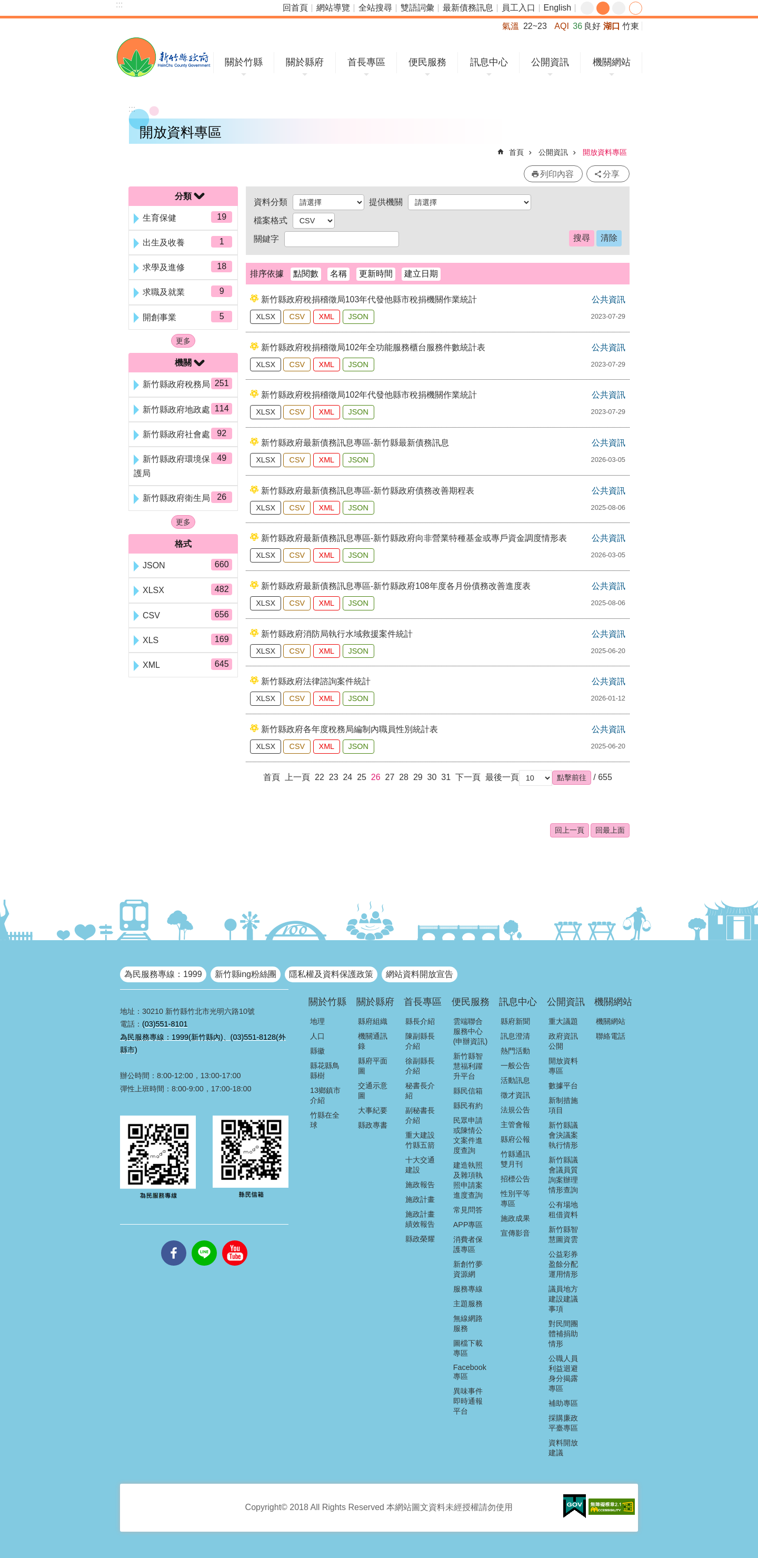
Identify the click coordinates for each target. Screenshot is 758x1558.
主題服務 (468, 1303)
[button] (571, 777)
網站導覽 (333, 7)
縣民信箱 (468, 1091)
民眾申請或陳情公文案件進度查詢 (468, 1135)
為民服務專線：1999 (163, 974)
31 (446, 777)
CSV (297, 316)
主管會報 (515, 1124)
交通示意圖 (372, 1090)
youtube (235, 1240)
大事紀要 (372, 1110)
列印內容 (557, 174)
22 (319, 777)
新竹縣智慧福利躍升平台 (468, 1066)
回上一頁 (569, 830)
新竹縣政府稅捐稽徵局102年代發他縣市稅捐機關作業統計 (369, 394)
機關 (183, 362)
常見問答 (468, 1210)
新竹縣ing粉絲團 (245, 974)
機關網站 (612, 62)
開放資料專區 (605, 152)
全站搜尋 (375, 7)
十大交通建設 (420, 1165)
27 (390, 777)
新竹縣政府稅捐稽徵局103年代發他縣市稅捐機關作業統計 (369, 299)
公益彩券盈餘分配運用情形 (563, 1264)
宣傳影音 (515, 1233)
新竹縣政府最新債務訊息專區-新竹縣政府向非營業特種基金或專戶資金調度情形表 (414, 538)
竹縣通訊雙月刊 (515, 1159)
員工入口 (518, 7)
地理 (317, 1021)
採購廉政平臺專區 (563, 1423)
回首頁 (295, 7)
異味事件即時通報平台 (468, 1401)
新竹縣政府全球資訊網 (163, 57)
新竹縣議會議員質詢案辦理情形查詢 (563, 1175)
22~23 (535, 26)
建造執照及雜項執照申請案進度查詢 (468, 1180)
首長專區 (366, 62)
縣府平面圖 (372, 1066)
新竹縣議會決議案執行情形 (563, 1135)
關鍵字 (266, 238)
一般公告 (515, 1065)
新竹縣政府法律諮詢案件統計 (316, 681)
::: (119, 4)
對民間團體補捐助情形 (563, 1333)
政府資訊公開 (563, 1041)
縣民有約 (468, 1105)
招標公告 (515, 1179)
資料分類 (270, 202)
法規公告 (515, 1110)
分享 (635, 8)
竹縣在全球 (325, 1120)
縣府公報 (515, 1139)
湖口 (611, 26)
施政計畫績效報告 (420, 1219)
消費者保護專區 (468, 1244)
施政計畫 (420, 1199)
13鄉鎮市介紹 (325, 1095)
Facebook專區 (469, 1371)
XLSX (265, 316)
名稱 (338, 273)
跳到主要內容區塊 (5, 5)
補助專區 (563, 1403)
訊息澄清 (515, 1036)
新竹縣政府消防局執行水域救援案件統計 (337, 633)
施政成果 (515, 1218)
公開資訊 (550, 62)
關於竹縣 (244, 62)
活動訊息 (515, 1080)
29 (418, 777)
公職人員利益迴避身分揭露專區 (563, 1373)
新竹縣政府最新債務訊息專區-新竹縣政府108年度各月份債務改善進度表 (396, 585)
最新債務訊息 (468, 7)
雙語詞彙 (417, 7)
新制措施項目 (563, 1105)
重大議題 (563, 1021)
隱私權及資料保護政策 (331, 974)
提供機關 (386, 202)
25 (361, 777)
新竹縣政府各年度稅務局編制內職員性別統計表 (349, 729)
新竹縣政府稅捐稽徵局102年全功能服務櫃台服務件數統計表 (373, 347)
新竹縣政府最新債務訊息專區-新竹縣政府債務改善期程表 (367, 490)
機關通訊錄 (372, 1041)
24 (347, 777)
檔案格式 (270, 220)
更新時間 (376, 273)
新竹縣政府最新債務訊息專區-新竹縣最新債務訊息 (355, 442)
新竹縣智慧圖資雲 (563, 1234)
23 (333, 777)
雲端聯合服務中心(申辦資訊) (470, 1031)
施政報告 (420, 1184)
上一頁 (297, 777)
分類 (183, 196)
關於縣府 (305, 62)
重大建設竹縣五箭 (420, 1140)
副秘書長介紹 (420, 1115)
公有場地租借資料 (563, 1209)
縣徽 (317, 1051)
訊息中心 (489, 62)
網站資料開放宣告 (419, 974)
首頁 (516, 152)
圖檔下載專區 (468, 1348)
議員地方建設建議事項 (563, 1299)
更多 (183, 341)
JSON (358, 316)
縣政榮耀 (420, 1239)
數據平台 (563, 1085)
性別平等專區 (515, 1198)
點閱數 (305, 273)
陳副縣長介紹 (420, 1041)
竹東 (630, 26)
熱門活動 (515, 1051)
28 (403, 777)
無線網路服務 (468, 1323)
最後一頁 (502, 777)
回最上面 (610, 830)
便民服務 (427, 62)
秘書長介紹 (420, 1090)
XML (327, 316)
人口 (317, 1036)
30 (432, 777)
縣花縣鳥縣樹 (325, 1070)
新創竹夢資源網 (468, 1269)
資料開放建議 (563, 1447)
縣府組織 (372, 1021)
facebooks (173, 1240)
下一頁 (468, 777)
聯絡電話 (610, 1036)
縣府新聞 (515, 1021)
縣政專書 (372, 1125)
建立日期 (421, 273)
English (557, 7)
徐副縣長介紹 (420, 1066)
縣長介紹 (420, 1021)
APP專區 (468, 1224)
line (204, 1240)
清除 (609, 237)
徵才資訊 (515, 1095)
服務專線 (468, 1289)
